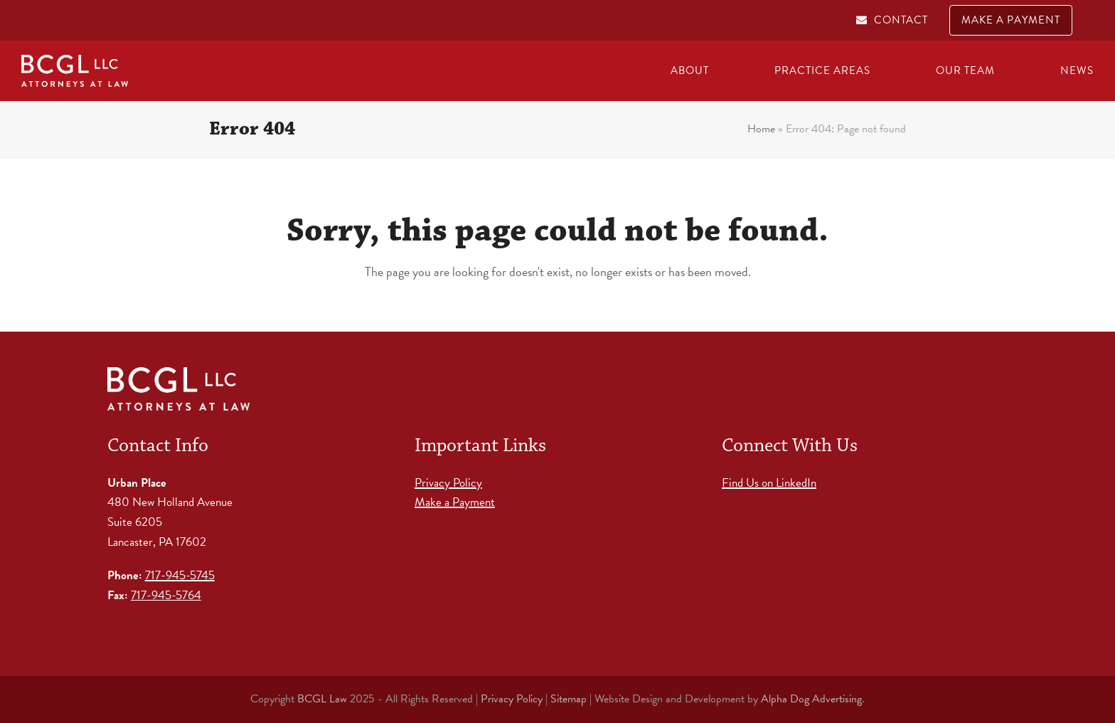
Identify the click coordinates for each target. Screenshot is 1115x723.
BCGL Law (322, 698)
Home (761, 128)
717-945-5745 (180, 575)
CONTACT (901, 20)
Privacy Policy (448, 483)
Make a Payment (455, 502)
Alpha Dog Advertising (811, 698)
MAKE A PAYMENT (1010, 20)
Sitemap (568, 698)
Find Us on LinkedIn (769, 483)
